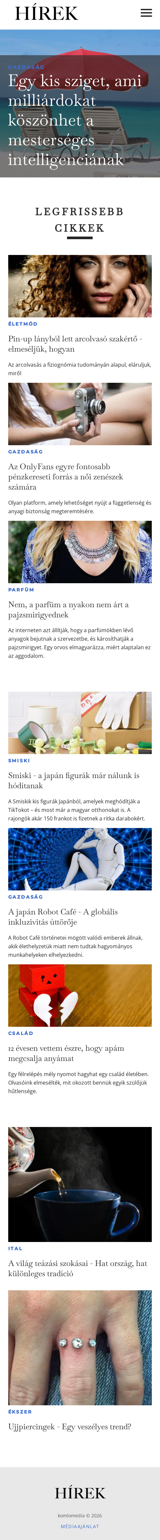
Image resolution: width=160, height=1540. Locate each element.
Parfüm (21, 590)
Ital (15, 1249)
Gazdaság (26, 67)
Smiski (19, 761)
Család (21, 1033)
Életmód (23, 324)
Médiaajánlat (80, 1526)
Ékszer (20, 1412)
